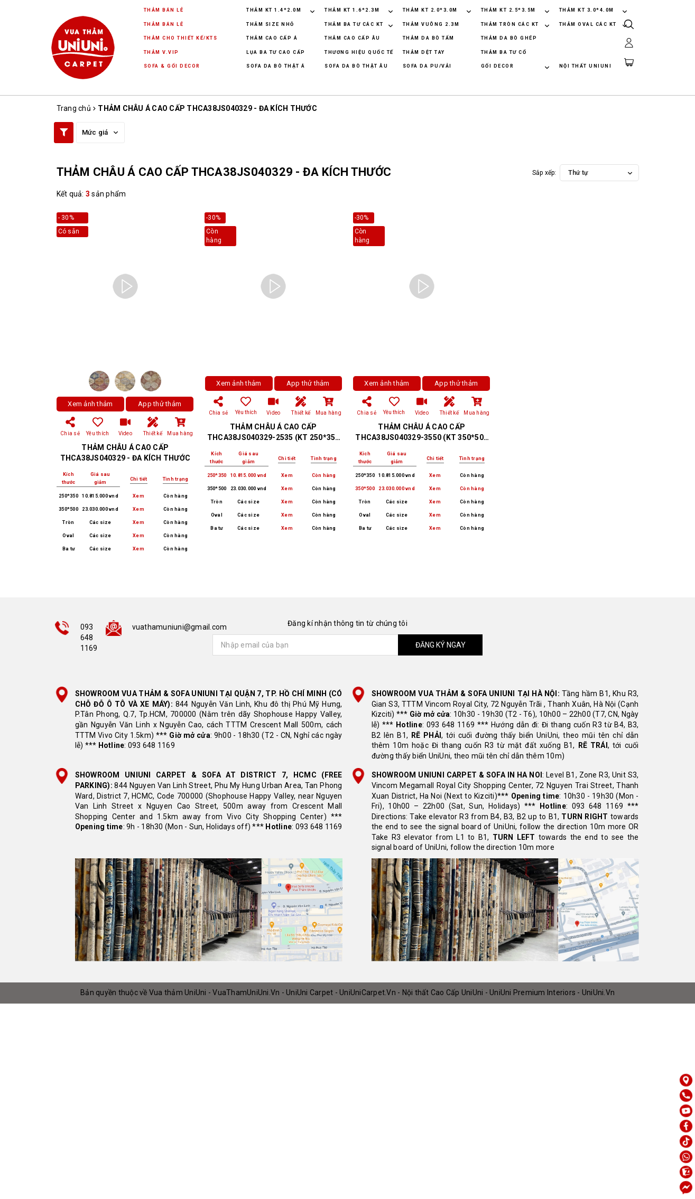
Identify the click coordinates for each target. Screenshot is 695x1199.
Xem (139, 496)
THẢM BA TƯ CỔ (504, 52)
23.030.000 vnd (100, 509)
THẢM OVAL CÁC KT (589, 24)
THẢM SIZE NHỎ (270, 24)
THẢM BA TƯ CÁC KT (355, 24)
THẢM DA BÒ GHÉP (509, 38)
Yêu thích (246, 405)
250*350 (68, 496)
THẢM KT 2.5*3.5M (508, 10)
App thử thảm (159, 404)
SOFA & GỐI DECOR (172, 66)
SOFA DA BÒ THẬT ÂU (356, 66)
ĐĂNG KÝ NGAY (440, 645)
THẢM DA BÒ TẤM (429, 38)
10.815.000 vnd (100, 496)
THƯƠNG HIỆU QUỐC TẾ (359, 52)
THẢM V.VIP (161, 52)
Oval (68, 535)
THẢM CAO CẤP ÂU (353, 38)
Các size (100, 522)
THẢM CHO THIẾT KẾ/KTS (181, 38)
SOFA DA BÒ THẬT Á (275, 66)
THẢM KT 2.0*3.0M (430, 10)
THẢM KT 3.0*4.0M (586, 10)
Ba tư (68, 548)
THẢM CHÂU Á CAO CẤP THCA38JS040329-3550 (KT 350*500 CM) (421, 437)
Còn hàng (175, 496)
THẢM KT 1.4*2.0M (273, 10)
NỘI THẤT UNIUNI (585, 66)
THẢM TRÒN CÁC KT (511, 24)
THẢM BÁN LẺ (164, 10)
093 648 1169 (89, 637)
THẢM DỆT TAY (424, 52)
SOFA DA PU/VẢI (427, 66)
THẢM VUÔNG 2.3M (431, 24)
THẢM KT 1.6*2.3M (352, 10)
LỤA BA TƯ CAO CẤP (275, 52)
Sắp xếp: (544, 172)
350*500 (68, 509)
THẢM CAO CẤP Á (272, 38)
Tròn (68, 522)
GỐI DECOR (498, 66)
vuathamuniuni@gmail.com (179, 627)
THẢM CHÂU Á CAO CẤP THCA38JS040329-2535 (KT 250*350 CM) (273, 437)
